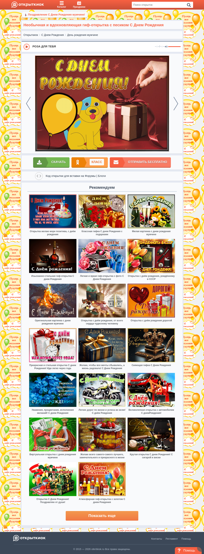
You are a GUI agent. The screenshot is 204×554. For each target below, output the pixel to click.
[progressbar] (174, 46)
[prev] (28, 104)
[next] (176, 104)
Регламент (172, 538)
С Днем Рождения (52, 34)
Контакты (156, 538)
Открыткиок (31, 34)
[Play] (27, 47)
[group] (102, 46)
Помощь (186, 538)
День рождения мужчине (82, 34)
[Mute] (166, 47)
